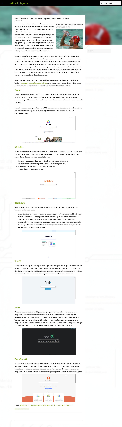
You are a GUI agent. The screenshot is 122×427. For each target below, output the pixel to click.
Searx (17, 307)
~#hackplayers (19, 3)
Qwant (18, 90)
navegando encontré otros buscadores (34, 83)
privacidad (18, 409)
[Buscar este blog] (112, 3)
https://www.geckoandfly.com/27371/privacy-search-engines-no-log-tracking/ (46, 405)
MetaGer (19, 147)
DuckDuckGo (21, 359)
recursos (25, 409)
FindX (18, 261)
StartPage (20, 203)
